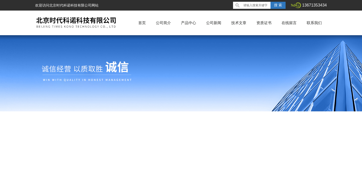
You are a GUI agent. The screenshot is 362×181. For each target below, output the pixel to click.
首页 (142, 23)
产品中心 (188, 23)
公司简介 (163, 23)
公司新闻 (213, 23)
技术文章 (238, 23)
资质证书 (264, 23)
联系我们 (314, 23)
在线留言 (289, 23)
